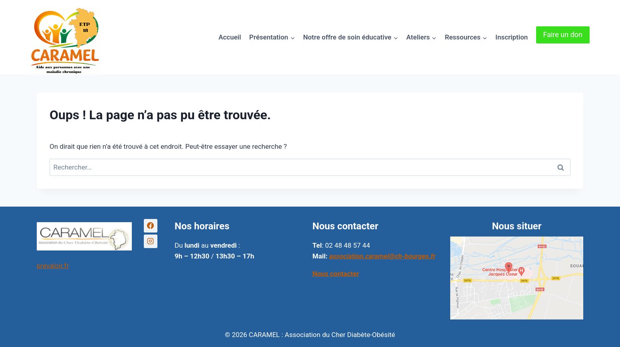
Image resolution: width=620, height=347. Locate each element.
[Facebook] (150, 226)
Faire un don (562, 34)
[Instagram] (150, 241)
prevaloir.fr (53, 266)
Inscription (511, 37)
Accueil (230, 37)
